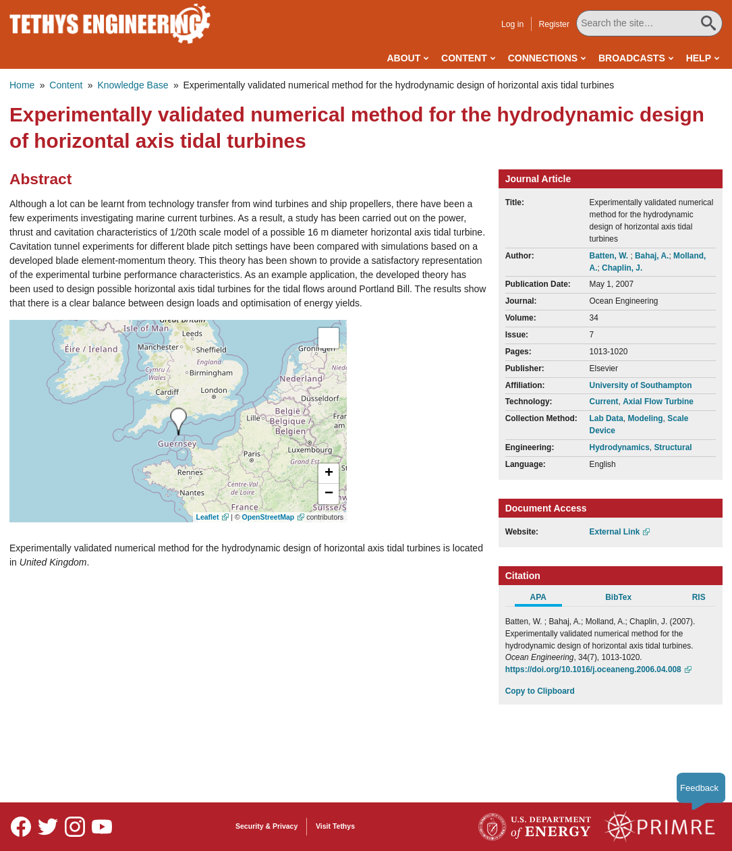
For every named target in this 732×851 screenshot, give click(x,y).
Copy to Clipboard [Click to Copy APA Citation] (540, 691)
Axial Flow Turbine (658, 401)
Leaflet (207, 517)
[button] (328, 474)
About (403, 58)
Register (555, 24)
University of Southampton (641, 385)
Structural (673, 447)
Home (21, 85)
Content (464, 58)
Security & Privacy (266, 826)
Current (604, 401)
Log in (513, 24)
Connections (543, 58)
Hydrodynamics (620, 447)
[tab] (545, 599)
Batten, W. (610, 255)
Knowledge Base (132, 85)
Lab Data (606, 418)
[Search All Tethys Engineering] (650, 23)
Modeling (645, 418)
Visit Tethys (335, 826)
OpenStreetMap (268, 517)
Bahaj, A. (652, 255)
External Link (615, 532)
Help (698, 58)
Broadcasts (631, 58)
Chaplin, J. (622, 268)
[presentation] (178, 421)
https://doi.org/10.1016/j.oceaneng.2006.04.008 (593, 669)
